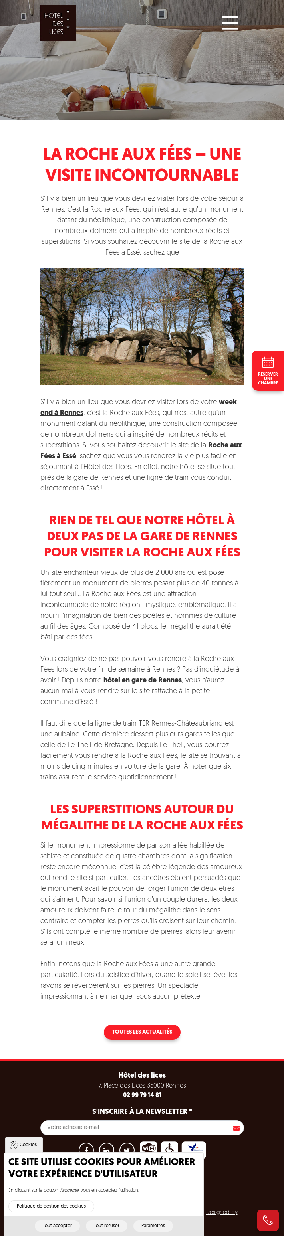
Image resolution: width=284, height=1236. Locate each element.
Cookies (28, 1150)
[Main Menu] (230, 23)
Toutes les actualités (142, 1032)
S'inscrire (236, 1128)
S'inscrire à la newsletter (142, 1112)
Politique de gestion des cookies (51, 1212)
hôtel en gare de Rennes (142, 680)
